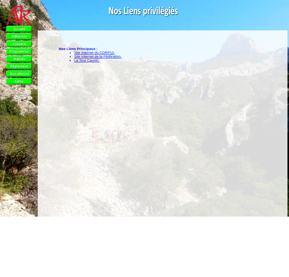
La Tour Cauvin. (87, 60)
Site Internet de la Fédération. (98, 56)
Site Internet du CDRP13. (94, 53)
